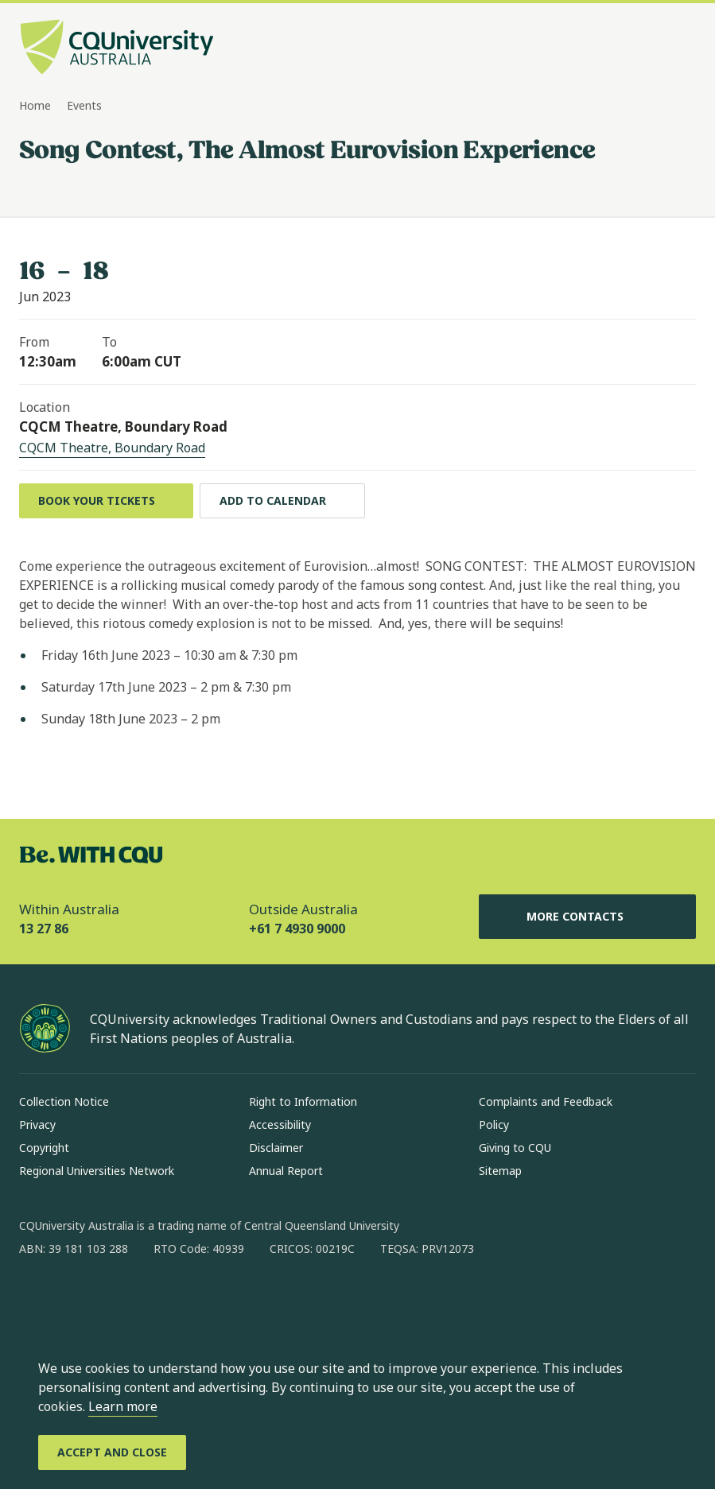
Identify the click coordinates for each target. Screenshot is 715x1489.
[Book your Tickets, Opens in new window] (106, 500)
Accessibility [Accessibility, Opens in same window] (280, 1124)
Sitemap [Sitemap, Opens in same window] (500, 1170)
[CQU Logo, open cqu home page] (117, 48)
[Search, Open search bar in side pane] (653, 48)
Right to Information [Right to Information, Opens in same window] (303, 1101)
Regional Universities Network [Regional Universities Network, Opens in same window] (96, 1170)
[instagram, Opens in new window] (77, 1299)
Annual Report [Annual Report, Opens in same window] (286, 1170)
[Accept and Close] (112, 1452)
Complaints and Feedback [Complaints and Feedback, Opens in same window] (545, 1101)
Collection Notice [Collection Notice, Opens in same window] (64, 1101)
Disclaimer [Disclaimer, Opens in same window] (276, 1147)
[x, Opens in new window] (160, 1299)
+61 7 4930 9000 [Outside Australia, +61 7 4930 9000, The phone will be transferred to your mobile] (297, 928)
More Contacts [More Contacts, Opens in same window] (588, 916)
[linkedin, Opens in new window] (119, 1299)
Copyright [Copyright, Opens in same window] (44, 1147)
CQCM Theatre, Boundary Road (112, 447)
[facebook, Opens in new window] (36, 1299)
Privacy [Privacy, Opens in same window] (37, 1124)
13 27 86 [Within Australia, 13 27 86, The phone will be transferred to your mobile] (43, 928)
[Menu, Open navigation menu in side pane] (681, 48)
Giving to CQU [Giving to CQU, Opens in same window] (515, 1147)
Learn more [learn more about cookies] (122, 1406)
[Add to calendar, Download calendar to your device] (282, 500)
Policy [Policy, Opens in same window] (494, 1124)
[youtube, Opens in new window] (202, 1299)
